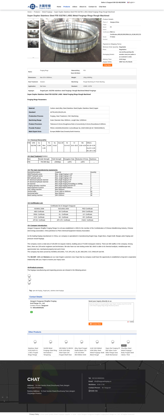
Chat (33, 379)
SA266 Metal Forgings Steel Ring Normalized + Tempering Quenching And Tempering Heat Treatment (50, 354)
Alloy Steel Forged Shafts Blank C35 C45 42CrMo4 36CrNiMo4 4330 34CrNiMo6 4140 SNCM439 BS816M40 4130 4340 (81, 355)
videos (74, 7)
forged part (46, 290)
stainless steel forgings (57, 290)
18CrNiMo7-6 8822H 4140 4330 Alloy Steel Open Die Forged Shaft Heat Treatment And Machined (66, 353)
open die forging (37, 290)
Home (59, 7)
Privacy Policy (34, 414)
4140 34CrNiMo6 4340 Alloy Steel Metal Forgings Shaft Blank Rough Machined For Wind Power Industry (97, 353)
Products (66, 7)
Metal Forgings (47, 12)
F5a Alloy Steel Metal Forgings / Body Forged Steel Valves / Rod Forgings (127, 352)
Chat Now (102, 6)
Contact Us (93, 7)
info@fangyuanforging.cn (102, 381)
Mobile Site (93, 391)
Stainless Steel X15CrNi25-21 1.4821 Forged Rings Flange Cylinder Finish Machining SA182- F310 (34, 354)
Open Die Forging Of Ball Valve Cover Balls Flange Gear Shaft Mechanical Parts (113, 352)
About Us (82, 7)
